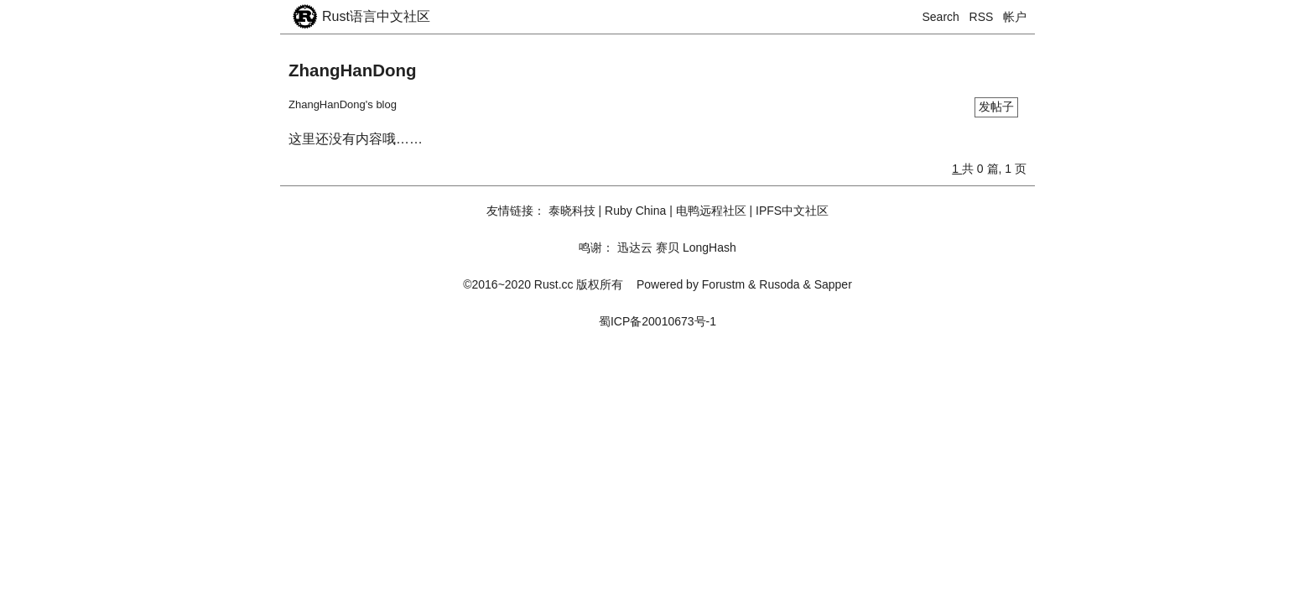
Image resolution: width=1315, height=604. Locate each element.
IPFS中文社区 (792, 210)
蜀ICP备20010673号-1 (657, 321)
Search (941, 16)
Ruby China (635, 210)
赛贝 (667, 247)
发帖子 (996, 106)
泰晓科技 (571, 210)
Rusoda (779, 284)
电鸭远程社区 (711, 210)
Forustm (723, 284)
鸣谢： (596, 247)
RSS (981, 16)
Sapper (833, 284)
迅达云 (634, 247)
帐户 (1015, 16)
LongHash (709, 247)
